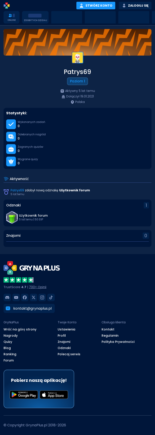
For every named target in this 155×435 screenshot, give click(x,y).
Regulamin (110, 335)
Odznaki (64, 348)
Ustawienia (66, 329)
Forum (9, 360)
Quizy (8, 341)
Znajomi (64, 341)
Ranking (10, 354)
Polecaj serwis (69, 354)
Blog (7, 348)
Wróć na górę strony (20, 329)
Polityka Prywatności (118, 341)
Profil (62, 335)
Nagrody (11, 335)
